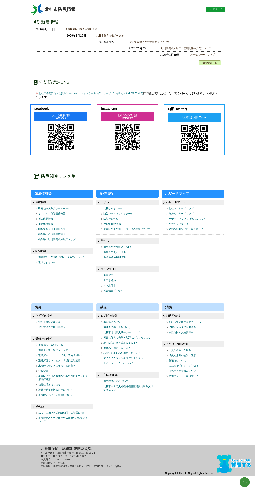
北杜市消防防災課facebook (60, 119)
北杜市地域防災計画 (51, 332)
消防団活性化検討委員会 (184, 337)
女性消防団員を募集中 (183, 343)
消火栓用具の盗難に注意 (184, 367)
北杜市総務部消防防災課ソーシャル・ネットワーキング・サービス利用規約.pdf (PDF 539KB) (98, 94)
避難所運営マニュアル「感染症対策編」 (63, 372)
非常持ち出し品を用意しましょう (124, 369)
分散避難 (44, 383)
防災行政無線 (111, 221)
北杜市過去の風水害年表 (53, 337)
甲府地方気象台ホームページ (56, 210)
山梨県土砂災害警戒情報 (53, 238)
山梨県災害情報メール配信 (120, 254)
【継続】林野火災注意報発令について (89, 42)
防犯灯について (179, 372)
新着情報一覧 (208, 64)
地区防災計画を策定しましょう (123, 358)
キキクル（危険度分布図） (55, 216)
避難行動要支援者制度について (58, 403)
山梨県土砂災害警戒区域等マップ (59, 243)
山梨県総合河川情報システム (56, 232)
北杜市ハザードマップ (79, 56)
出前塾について (113, 332)
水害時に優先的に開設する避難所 (59, 378)
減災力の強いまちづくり (119, 337)
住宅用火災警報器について (186, 383)
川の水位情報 (46, 227)
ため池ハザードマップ (183, 216)
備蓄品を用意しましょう (119, 363)
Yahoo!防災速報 (113, 227)
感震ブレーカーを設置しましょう (190, 389)
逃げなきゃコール (49, 271)
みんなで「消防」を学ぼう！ (187, 378)
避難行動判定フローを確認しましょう (193, 232)
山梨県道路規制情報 (116, 265)
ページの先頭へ (245, 482)
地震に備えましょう (51, 398)
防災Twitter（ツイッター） (120, 216)
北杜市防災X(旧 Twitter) (194, 119)
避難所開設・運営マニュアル (56, 361)
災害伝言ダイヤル (114, 300)
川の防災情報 (46, 221)
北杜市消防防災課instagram (127, 119)
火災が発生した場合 (181, 361)
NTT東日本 (110, 295)
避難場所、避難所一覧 (52, 356)
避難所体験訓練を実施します (83, 29)
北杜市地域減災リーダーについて (124, 343)
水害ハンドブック (180, 227)
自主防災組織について (117, 398)
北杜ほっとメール (114, 210)
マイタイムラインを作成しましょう (126, 374)
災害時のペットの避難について (58, 409)
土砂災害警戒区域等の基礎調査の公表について (95, 49)
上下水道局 (110, 289)
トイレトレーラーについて (120, 380)
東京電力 (109, 284)
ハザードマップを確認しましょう (190, 221)
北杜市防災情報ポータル (80, 35)
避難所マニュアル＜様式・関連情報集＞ (63, 367)
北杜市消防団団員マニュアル (187, 332)
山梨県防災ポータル (116, 260)
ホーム (212, 9)
